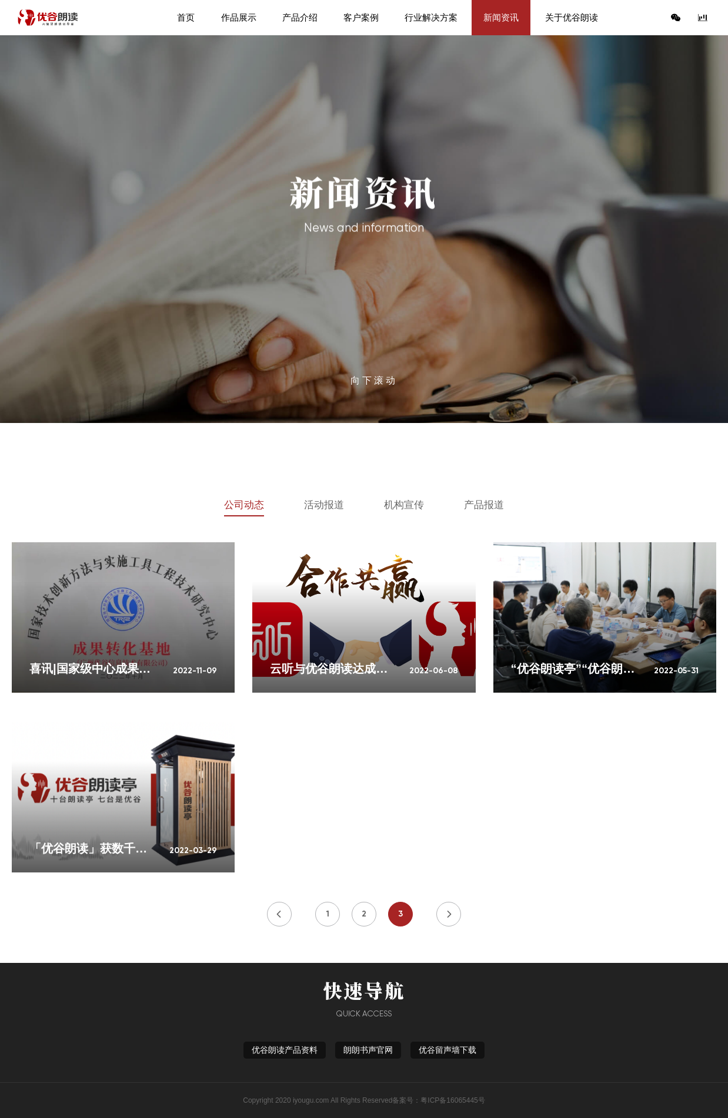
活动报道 (324, 505)
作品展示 (238, 17)
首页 (186, 17)
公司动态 (244, 505)
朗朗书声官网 (368, 1050)
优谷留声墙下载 (447, 1050)
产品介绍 (300, 17)
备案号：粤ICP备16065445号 (438, 1100)
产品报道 (484, 505)
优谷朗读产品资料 (285, 1050)
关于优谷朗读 (571, 17)
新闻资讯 (501, 17)
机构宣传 (404, 505)
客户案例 (361, 17)
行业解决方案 (431, 17)
